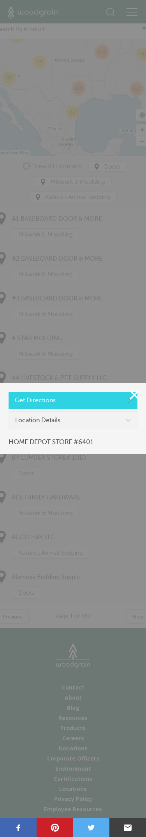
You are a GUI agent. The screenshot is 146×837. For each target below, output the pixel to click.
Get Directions (35, 400)
